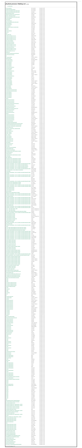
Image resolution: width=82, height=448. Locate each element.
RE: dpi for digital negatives (9, 367)
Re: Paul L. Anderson (9, 132)
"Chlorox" (7, 98)
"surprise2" (7, 315)
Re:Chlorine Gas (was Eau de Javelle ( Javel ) (12, 108)
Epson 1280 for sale (8, 34)
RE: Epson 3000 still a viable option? (11, 248)
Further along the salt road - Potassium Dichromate (13, 400)
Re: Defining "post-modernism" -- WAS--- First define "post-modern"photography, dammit (18, 163)
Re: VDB (7, 278)
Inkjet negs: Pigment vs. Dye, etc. (10, 50)
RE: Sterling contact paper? (9, 296)
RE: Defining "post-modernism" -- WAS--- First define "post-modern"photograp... (17, 164)
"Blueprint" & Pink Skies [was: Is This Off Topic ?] (13, 14)
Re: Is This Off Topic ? (9, 20)
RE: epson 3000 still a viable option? (11, 266)
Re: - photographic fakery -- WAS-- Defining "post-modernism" (14, 169)
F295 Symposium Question (9, 196)
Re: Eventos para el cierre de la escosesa (11, 89)
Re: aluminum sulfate (9, 297)
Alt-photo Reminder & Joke (9, 148)
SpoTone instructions (8, 191)
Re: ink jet (7, 28)
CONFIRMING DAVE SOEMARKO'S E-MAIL (12, 436)
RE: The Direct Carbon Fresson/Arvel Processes (12, 53)
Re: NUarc (7, 415)
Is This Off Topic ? (8, 25)
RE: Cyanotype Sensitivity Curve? (10, 431)
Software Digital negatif (9, 223)
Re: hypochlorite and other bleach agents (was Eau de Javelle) (14, 123)
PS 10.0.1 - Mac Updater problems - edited (11, 208)
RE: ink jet (7, 29)
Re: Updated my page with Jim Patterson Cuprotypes (13, 275)
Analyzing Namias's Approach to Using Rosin (12, 411)
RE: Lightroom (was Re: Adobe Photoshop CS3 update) (13, 158)
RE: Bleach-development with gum (10, 9)
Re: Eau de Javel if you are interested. (11, 147)
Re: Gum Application (9, 23)
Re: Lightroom (8, 177)
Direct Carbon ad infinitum (9, 40)
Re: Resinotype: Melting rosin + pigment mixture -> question (14, 404)
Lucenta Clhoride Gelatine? (9, 322)
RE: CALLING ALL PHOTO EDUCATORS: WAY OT (13, 271)
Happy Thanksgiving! (9, 157)
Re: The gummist (8, 171)
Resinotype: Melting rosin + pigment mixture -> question (13, 416)
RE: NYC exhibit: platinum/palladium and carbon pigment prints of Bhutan (16, 211)
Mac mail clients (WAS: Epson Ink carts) (11, 317)
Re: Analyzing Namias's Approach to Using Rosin (12, 376)
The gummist (7, 173)
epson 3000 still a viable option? (10, 268)
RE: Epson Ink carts (8, 327)
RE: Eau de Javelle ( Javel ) (9, 139)
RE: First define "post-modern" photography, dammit (13, 251)
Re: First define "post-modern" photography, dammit (13, 246)
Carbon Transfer (8, 19)
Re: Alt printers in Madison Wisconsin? (11, 282)
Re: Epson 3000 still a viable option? (11, 241)
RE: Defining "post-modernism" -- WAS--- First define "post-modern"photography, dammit (18, 174)
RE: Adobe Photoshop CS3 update (10, 213)
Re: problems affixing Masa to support (11, 409)
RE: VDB (7, 336)
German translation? (8, 87)
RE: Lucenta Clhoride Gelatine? (10, 316)
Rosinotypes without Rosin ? (10, 421)
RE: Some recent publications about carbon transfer (13, 10)
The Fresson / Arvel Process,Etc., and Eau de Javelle (13, 128)
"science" (7, 226)
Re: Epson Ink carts (8, 326)
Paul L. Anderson (8, 134)
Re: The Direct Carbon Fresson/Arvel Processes (12, 103)
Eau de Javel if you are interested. (10, 149)
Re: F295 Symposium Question (10, 187)
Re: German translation (9, 68)
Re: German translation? (9, 84)
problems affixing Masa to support (10, 430)
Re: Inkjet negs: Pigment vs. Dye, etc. (11, 35)
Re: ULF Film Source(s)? (9, 60)
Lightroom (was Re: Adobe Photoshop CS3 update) (13, 192)
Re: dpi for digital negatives (9, 355)
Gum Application (8, 142)
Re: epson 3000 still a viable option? (11, 267)
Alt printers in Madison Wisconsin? (10, 286)
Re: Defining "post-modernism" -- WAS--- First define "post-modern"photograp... (17, 167)
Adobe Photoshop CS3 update (10, 221)
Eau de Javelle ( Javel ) (9, 144)
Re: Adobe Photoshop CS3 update (10, 216)
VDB (6, 399)
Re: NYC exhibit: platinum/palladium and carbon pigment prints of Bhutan (16, 227)
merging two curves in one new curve (11, 243)
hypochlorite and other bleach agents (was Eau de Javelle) (13, 124)
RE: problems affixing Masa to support (11, 429)
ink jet (6, 33)
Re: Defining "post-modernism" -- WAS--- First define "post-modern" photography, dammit (18, 186)
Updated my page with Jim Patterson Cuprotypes (12, 277)
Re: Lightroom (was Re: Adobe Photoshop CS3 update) (13, 154)
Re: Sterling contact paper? (9, 300)
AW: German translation (9, 59)
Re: (6, 295)
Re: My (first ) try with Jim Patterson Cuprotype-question (13, 444)
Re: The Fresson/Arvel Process (10, 43)
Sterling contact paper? (9, 332)
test (6, 55)
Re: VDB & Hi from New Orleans (10, 351)
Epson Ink (7, 113)
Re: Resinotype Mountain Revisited (10, 434)
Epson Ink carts (8, 360)
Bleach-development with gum (10, 13)
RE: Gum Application (9, 8)
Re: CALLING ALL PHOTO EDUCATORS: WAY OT (13, 273)
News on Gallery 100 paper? (9, 440)
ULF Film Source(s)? (9, 153)
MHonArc (12, 446)
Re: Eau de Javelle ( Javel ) (9, 127)
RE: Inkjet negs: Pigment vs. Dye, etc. (11, 48)
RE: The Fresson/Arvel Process (10, 54)
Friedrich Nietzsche (8, 58)
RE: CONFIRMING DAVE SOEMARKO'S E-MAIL (13, 435)
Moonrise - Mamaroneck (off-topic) (10, 15)
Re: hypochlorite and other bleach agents (11, 122)
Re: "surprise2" (8, 292)
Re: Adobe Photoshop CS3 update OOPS (11, 218)
